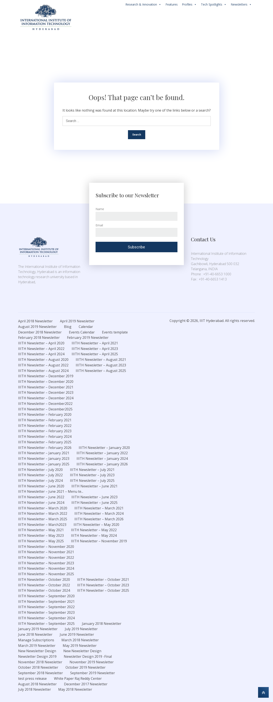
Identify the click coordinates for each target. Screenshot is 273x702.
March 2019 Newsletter (36, 645)
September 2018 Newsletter (40, 673)
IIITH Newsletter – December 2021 (45, 387)
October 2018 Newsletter (38, 667)
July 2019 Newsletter (81, 629)
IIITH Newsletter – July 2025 (92, 480)
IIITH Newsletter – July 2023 (92, 475)
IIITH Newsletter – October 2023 (103, 585)
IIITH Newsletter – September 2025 (46, 623)
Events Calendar (82, 332)
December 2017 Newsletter (85, 684)
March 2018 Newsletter (80, 640)
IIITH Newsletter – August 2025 (101, 370)
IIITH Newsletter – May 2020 (96, 524)
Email (99, 225)
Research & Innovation (143, 4)
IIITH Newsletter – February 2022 (44, 425)
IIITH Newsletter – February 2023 (44, 431)
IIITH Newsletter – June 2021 (94, 486)
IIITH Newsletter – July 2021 (92, 469)
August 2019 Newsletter (37, 326)
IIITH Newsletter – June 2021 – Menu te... (50, 491)
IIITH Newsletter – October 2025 (103, 590)
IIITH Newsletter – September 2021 (46, 601)
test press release (32, 678)
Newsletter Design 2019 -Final (88, 656)
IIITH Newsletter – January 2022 (102, 453)
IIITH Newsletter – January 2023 (43, 458)
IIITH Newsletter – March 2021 (98, 508)
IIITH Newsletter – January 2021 (43, 453)
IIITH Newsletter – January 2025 (43, 464)
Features (172, 4)
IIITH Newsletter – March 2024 (98, 513)
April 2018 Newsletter (35, 321)
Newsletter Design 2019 (37, 656)
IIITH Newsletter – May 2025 (41, 541)
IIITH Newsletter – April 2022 (41, 348)
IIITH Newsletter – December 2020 (45, 381)
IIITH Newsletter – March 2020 (42, 508)
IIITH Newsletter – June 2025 (94, 502)
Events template (115, 332)
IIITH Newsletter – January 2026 (102, 464)
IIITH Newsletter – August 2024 (43, 370)
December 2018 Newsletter (40, 332)
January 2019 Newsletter (38, 629)
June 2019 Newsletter (77, 634)
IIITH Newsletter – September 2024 (46, 618)
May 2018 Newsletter (75, 689)
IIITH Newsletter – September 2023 (46, 612)
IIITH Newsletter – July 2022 (40, 475)
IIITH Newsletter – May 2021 (41, 530)
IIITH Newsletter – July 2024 (40, 480)
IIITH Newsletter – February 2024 (44, 436)
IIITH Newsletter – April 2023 (95, 348)
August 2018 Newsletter (37, 684)
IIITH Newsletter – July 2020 (40, 469)
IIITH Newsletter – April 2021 (95, 343)
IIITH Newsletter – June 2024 (41, 502)
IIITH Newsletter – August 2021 (101, 359)
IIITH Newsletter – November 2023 (46, 563)
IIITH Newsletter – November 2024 (46, 568)
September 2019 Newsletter (92, 673)
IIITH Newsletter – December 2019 (45, 376)
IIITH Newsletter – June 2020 (41, 486)
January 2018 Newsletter (101, 623)
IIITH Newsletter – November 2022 (46, 557)
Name (100, 209)
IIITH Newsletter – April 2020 (41, 343)
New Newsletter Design (37, 651)
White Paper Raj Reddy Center (78, 678)
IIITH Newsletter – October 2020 (44, 579)
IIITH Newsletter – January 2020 (104, 447)
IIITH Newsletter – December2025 (45, 409)
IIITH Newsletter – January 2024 (102, 458)
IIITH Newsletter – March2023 (42, 524)
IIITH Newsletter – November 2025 (46, 574)
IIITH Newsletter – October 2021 (103, 579)
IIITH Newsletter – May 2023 (41, 535)
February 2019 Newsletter (88, 337)
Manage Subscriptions (36, 640)
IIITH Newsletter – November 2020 (46, 546)
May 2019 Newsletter (80, 645)
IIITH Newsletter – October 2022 (44, 585)
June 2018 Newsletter (35, 634)
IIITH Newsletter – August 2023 (101, 365)
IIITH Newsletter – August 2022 (43, 365)
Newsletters (241, 4)
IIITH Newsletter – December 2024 (45, 398)
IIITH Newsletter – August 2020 (43, 359)
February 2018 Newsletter (39, 337)
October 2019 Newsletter (85, 667)
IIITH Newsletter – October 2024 (44, 590)
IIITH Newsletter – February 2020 (44, 414)
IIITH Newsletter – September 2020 (46, 596)
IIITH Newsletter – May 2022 (94, 530)
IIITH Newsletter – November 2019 (99, 541)
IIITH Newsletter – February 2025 (44, 442)
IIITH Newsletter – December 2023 (45, 392)
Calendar (86, 326)
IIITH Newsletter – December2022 (45, 403)
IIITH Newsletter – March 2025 (42, 519)
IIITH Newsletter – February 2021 (44, 420)
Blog (67, 326)
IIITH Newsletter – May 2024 (94, 535)
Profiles (189, 4)
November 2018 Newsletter (40, 662)
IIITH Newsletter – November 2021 (46, 552)
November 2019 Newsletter (92, 662)
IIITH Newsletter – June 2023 (94, 497)
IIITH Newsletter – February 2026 (44, 447)
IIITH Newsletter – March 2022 (42, 513)
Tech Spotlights (214, 4)
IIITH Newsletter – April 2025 (95, 354)
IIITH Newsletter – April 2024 (41, 354)
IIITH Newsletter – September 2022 (46, 607)
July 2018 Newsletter (34, 689)
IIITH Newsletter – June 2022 (41, 497)
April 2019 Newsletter (77, 321)
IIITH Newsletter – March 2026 (98, 519)
